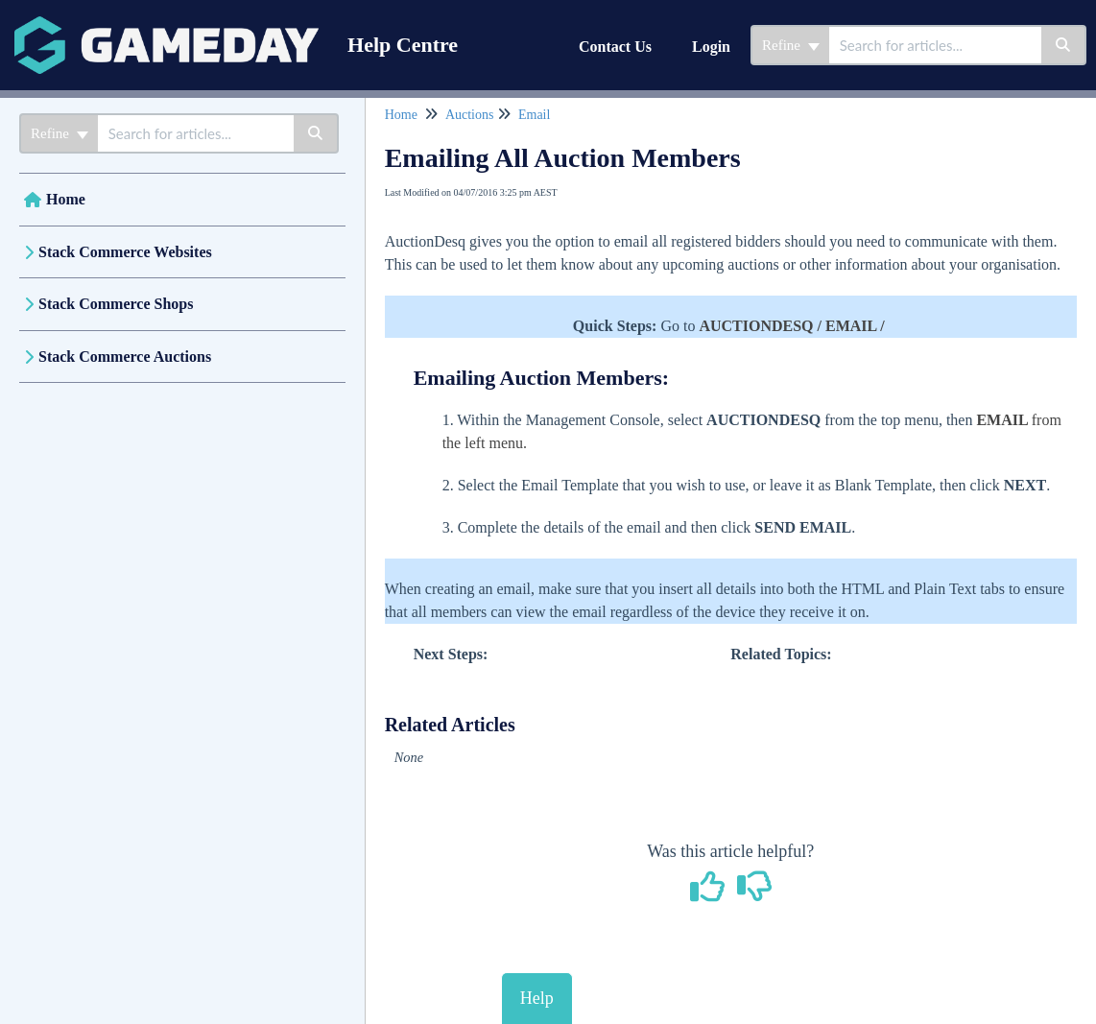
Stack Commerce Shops (115, 304)
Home (65, 199)
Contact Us (615, 46)
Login (711, 46)
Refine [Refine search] (791, 45)
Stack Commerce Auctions (124, 356)
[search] (935, 45)
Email (534, 114)
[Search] (1063, 45)
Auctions (469, 114)
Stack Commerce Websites (125, 252)
